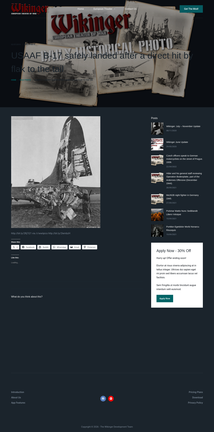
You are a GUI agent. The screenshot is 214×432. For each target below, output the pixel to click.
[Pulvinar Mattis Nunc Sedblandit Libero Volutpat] (157, 215)
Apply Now (164, 298)
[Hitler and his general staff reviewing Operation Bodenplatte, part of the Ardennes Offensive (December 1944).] (157, 178)
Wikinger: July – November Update (183, 126)
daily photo (29, 44)
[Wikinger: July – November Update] (157, 128)
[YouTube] (111, 398)
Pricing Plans (196, 392)
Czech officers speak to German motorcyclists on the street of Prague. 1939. (184, 159)
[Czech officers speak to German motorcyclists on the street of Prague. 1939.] (157, 160)
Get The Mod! (191, 8)
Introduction (17, 392)
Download (197, 397)
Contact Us (131, 8)
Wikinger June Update (177, 142)
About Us (16, 397)
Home (80, 8)
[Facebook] (103, 398)
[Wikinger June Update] (157, 144)
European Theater (104, 9)
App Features (18, 402)
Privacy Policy (195, 402)
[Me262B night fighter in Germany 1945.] (157, 199)
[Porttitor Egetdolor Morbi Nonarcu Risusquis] (157, 230)
